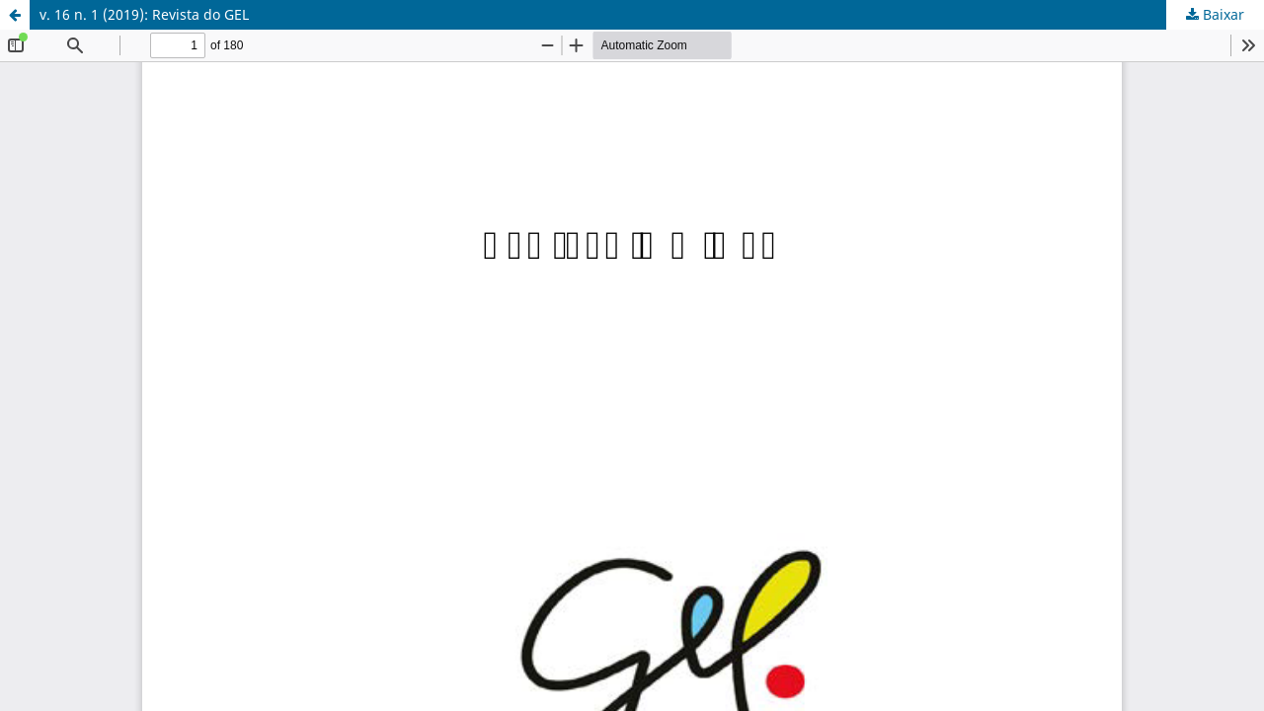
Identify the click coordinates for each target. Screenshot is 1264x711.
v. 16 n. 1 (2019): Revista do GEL (144, 14)
